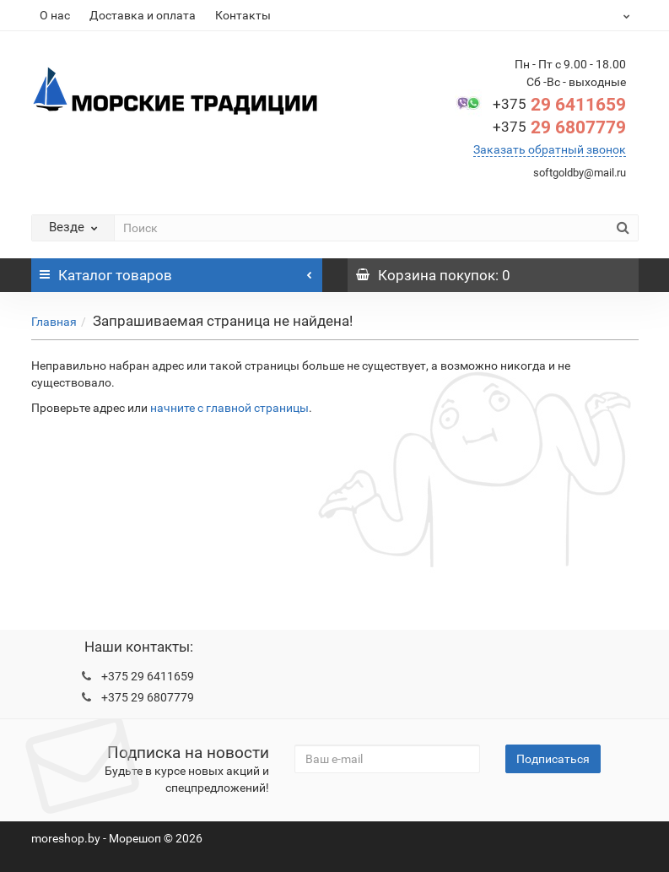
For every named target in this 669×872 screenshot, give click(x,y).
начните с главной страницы (229, 407)
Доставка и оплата (142, 15)
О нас (55, 15)
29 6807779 (559, 127)
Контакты (243, 15)
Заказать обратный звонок (549, 149)
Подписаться (553, 759)
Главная (54, 321)
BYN (609, 15)
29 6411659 (559, 105)
